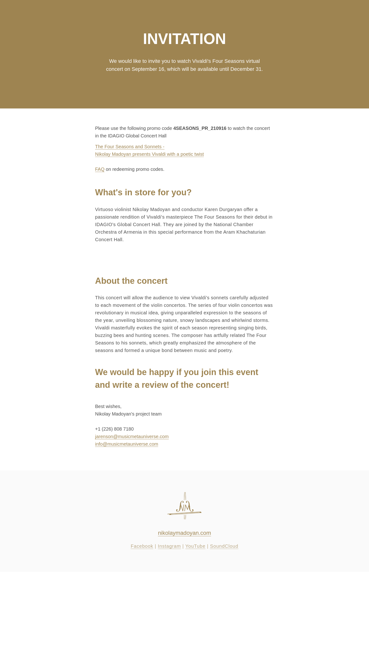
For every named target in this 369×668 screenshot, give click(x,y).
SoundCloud (224, 546)
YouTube (195, 546)
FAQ (99, 169)
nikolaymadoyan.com (184, 533)
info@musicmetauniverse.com (126, 444)
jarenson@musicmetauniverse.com (132, 436)
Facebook (142, 546)
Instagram (169, 546)
